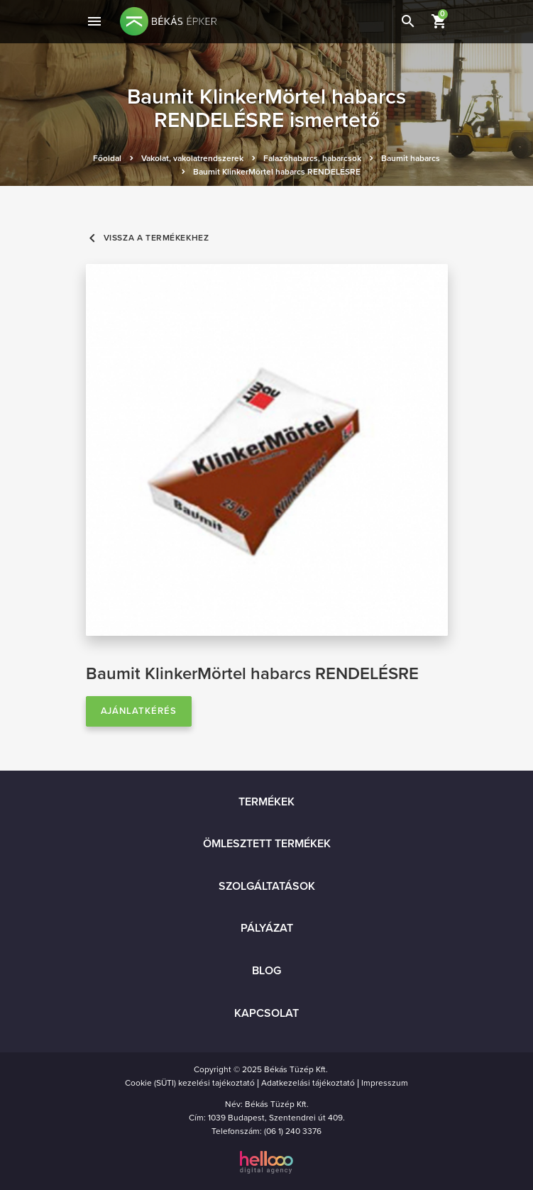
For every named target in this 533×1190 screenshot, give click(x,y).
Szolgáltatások (267, 886)
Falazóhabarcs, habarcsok (312, 158)
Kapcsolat (266, 1013)
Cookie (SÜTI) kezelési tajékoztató (190, 1083)
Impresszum (384, 1083)
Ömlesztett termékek (267, 844)
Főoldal (107, 158)
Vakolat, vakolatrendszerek (192, 158)
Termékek (266, 802)
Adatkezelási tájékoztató (308, 1083)
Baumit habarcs (410, 158)
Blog (266, 971)
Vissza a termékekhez (147, 238)
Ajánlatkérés (139, 711)
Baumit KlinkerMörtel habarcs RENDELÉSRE (277, 172)
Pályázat (267, 928)
